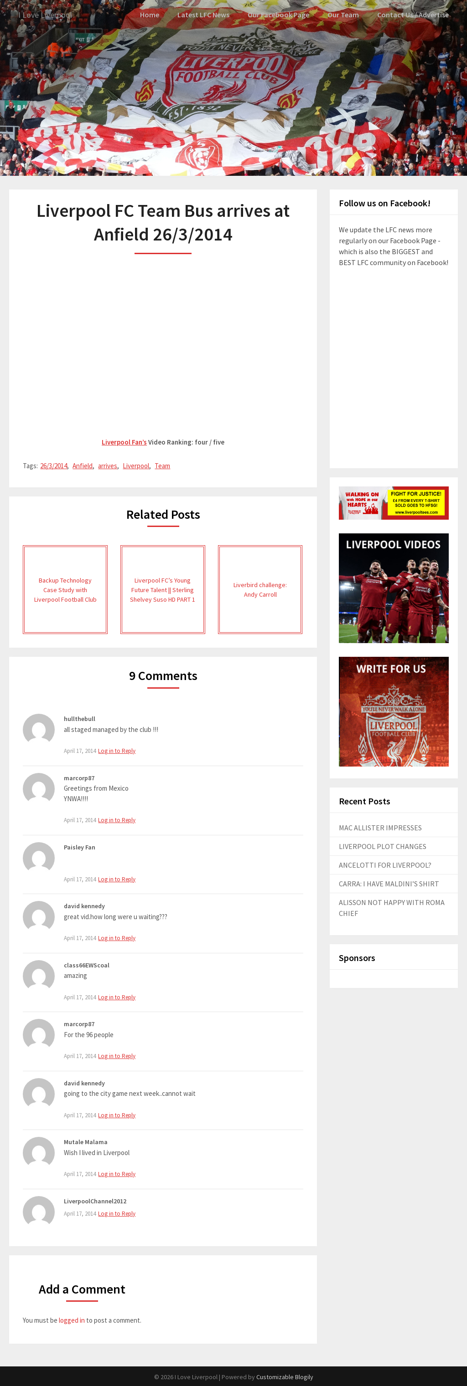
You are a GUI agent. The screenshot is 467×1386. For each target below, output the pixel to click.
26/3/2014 (53, 465)
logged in (72, 1319)
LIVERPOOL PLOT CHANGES (382, 845)
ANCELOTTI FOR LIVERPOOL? (385, 864)
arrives (107, 465)
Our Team (346, 14)
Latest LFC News (209, 14)
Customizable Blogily (284, 1376)
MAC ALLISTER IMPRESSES (380, 827)
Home (155, 14)
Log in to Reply (116, 750)
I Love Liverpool (48, 14)
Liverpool (136, 465)
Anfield (83, 465)
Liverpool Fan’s (124, 441)
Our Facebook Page (282, 14)
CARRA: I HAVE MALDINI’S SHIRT (389, 883)
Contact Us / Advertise (414, 14)
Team (162, 465)
